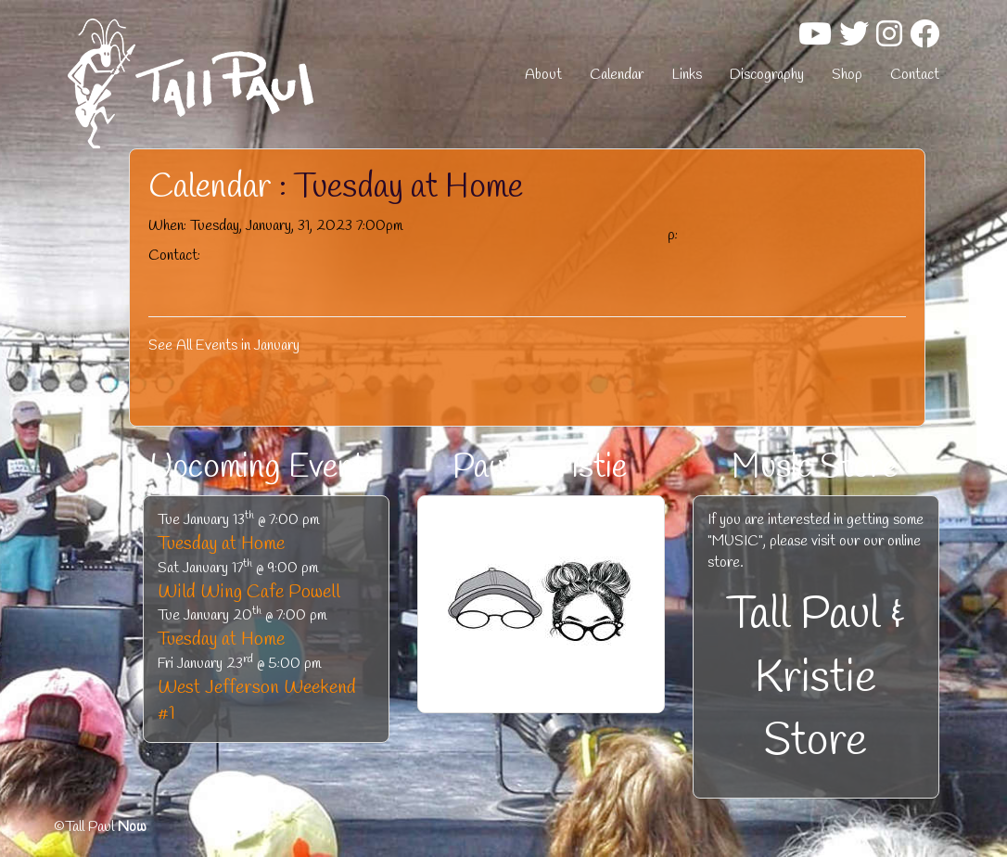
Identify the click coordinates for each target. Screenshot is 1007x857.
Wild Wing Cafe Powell (249, 592)
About (543, 74)
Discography (767, 74)
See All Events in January (224, 345)
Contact (914, 74)
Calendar (617, 74)
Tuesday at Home (221, 543)
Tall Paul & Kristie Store (816, 678)
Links (686, 74)
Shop (847, 74)
